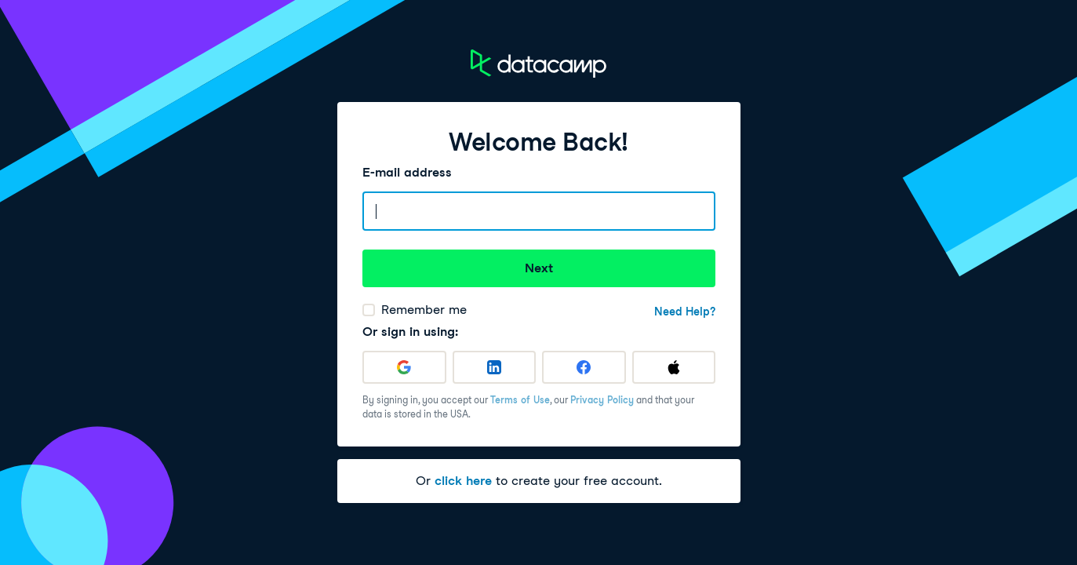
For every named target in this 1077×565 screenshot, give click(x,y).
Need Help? (684, 311)
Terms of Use (520, 400)
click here (463, 480)
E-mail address (407, 172)
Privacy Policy (602, 400)
